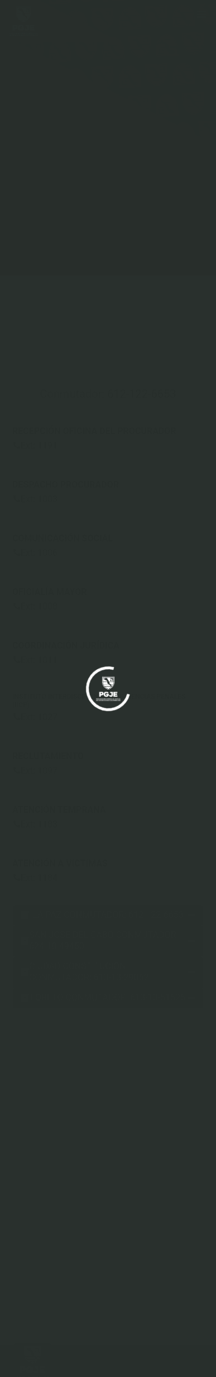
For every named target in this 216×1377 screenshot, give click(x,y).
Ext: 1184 (35, 878)
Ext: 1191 (35, 445)
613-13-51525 (157, 997)
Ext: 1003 (35, 499)
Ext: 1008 (35, 606)
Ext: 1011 (35, 660)
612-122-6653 (141, 394)
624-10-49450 (56, 946)
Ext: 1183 (35, 824)
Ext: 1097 (35, 770)
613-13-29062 (121, 977)
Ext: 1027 (35, 717)
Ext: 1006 (35, 552)
